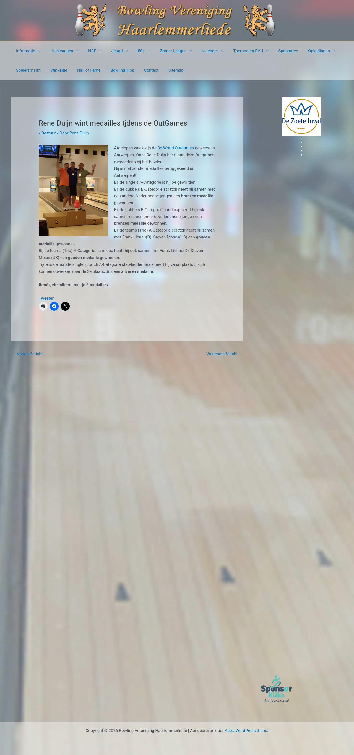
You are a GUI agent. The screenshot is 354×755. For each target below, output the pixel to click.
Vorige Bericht (27, 353)
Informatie (27, 51)
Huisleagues (62, 51)
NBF (90, 51)
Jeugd (114, 51)
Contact (144, 70)
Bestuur (48, 133)
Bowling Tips (116, 70)
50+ (137, 51)
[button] (37, 51)
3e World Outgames (176, 148)
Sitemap (167, 70)
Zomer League (167, 51)
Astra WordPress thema (247, 730)
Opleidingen (306, 51)
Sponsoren (275, 50)
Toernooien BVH (238, 51)
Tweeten (46, 298)
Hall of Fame (85, 70)
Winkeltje (56, 70)
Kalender (202, 51)
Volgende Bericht (224, 353)
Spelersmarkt (27, 70)
